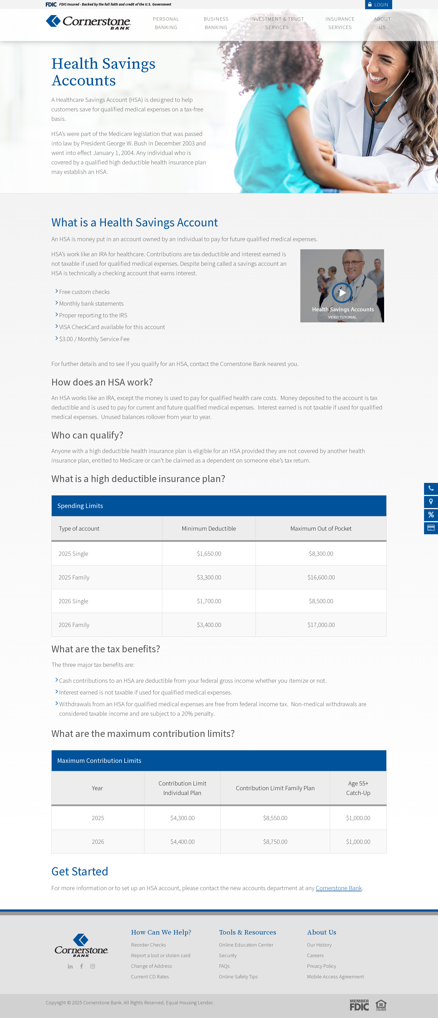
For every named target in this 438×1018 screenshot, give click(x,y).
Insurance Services (340, 22)
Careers (315, 955)
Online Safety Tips (238, 976)
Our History (319, 944)
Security (228, 955)
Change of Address (151, 965)
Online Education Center (246, 944)
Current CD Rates (150, 976)
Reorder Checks (148, 944)
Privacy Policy (321, 965)
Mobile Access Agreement (335, 976)
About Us (382, 22)
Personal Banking (166, 22)
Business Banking (216, 22)
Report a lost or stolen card (161, 955)
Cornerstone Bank (339, 888)
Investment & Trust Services (277, 22)
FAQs (224, 965)
